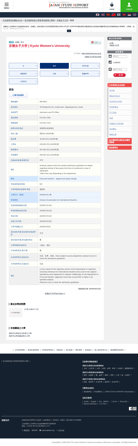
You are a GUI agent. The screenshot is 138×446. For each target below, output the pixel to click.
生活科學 (99, 382)
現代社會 (85, 66)
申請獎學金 (113, 107)
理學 (112, 375)
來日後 (112, 90)
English (93, 401)
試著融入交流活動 (116, 124)
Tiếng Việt (123, 401)
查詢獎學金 (113, 148)
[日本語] (98, 14)
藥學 (106, 375)
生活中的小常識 (115, 101)
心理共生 (23, 81)
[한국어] (119, 14)
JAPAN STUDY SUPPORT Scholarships (119, 392)
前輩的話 (59, 350)
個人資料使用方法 (100, 350)
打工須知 (112, 113)
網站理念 (26, 430)
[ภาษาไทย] (135, 14)
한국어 (114, 401)
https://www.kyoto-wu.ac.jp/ (91, 53)
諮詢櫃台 (112, 129)
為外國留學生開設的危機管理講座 (119, 141)
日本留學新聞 (20, 350)
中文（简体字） (104, 401)
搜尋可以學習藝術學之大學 (19, 336)
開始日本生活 (114, 96)
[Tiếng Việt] (124, 14)
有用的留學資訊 (48, 350)
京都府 (17, 42)
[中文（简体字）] (108, 14)
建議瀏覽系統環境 (117, 350)
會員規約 (88, 350)
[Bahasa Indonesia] (129, 14)
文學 (85, 368)
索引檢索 (69, 350)
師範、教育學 (88, 382)
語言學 (91, 368)
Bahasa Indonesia (90, 404)
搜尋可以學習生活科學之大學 (20, 333)
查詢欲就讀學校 (33, 350)
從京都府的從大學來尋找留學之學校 (16, 361)
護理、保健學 (88, 375)
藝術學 (107, 382)
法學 (98, 368)
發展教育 (23, 74)
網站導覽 (78, 350)
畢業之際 (112, 134)
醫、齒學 (99, 375)
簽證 (111, 118)
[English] (103, 14)
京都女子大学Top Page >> (55, 293)
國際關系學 (129, 368)
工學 (117, 375)
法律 (54, 74)
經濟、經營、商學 (108, 368)
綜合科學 (115, 382)
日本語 (86, 401)
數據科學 (85, 74)
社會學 (120, 368)
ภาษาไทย (102, 404)
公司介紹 (60, 430)
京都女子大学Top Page (93, 57)
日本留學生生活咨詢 (117, 85)
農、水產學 (126, 375)
